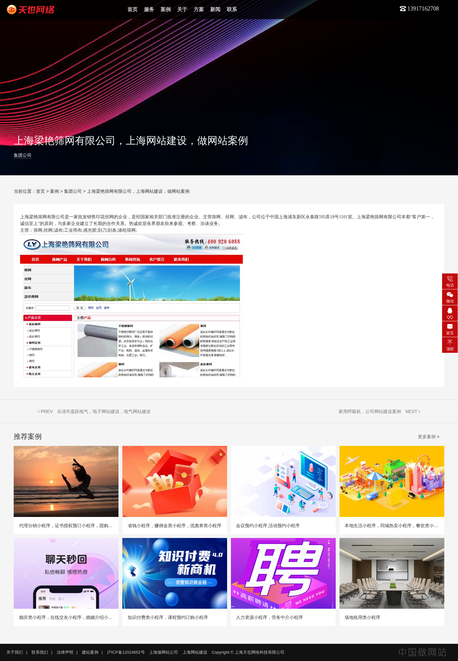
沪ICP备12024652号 (126, 652)
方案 (199, 9)
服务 (149, 9)
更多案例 (429, 436)
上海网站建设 (194, 652)
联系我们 (40, 652)
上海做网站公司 (163, 652)
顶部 (450, 344)
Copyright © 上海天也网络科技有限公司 (247, 652)
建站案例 (90, 652)
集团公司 (23, 155)
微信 (450, 297)
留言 (450, 329)
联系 (232, 9)
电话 (450, 281)
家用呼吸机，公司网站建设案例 (370, 411)
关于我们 (14, 652)
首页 (132, 9)
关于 (182, 9)
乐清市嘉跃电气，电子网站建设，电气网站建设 (104, 411)
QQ (450, 313)
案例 (166, 9)
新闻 (215, 9)
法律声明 (65, 652)
